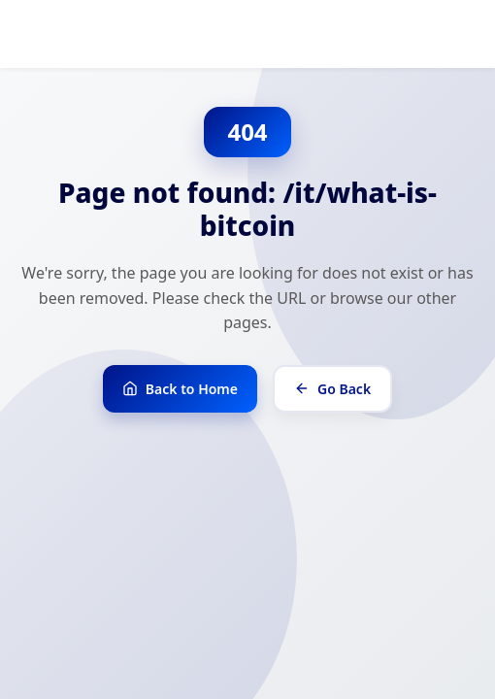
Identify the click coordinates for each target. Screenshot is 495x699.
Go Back (332, 389)
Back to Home (180, 389)
